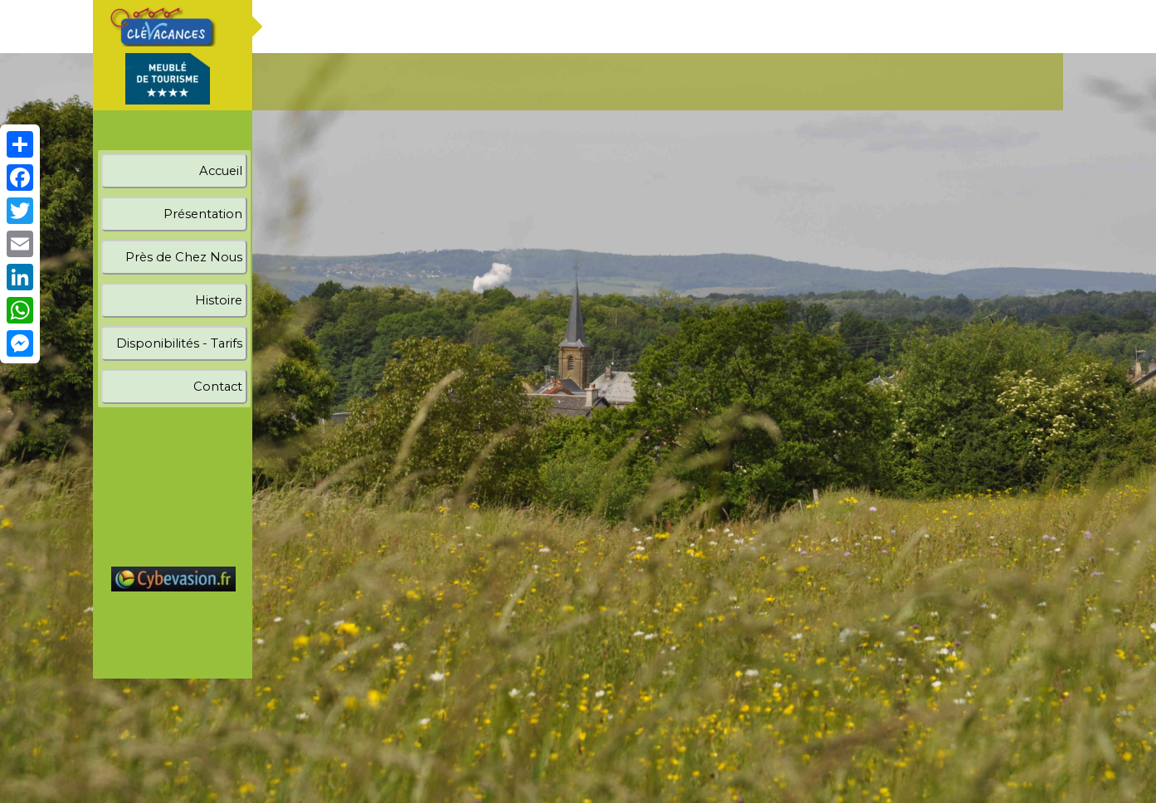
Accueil (220, 170)
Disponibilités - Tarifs (179, 343)
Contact (217, 386)
